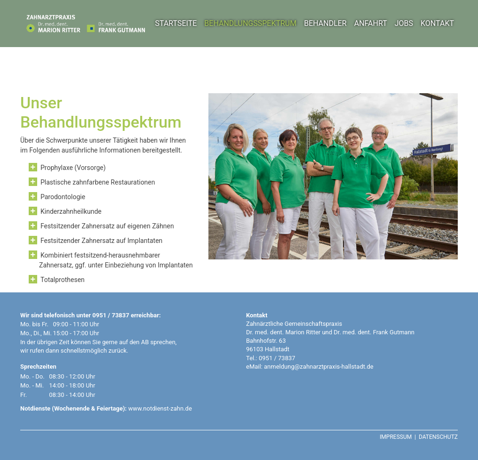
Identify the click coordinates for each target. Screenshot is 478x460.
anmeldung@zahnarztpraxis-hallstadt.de (319, 366)
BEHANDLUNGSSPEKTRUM (250, 23)
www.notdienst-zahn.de (159, 408)
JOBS (404, 23)
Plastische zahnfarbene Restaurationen (97, 182)
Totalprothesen (62, 279)
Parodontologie (62, 197)
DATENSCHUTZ (438, 437)
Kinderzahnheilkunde (71, 211)
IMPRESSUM (396, 437)
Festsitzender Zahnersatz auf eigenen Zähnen (107, 226)
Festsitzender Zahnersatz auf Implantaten (101, 240)
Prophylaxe (56, 167)
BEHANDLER (325, 23)
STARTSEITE (176, 23)
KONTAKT (437, 23)
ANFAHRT (370, 23)
